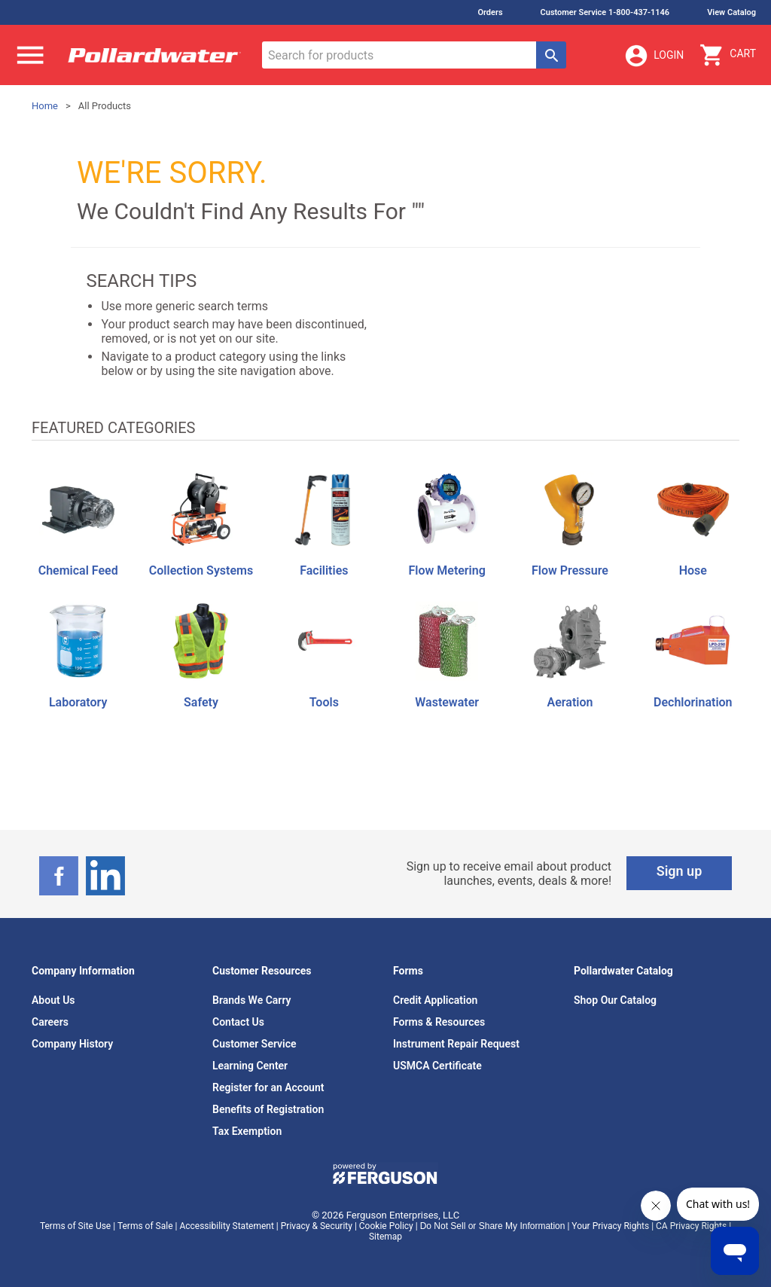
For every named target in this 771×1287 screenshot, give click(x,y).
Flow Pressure (570, 570)
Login (653, 56)
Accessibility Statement (226, 1226)
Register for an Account (268, 1087)
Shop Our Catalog (615, 1000)
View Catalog (731, 12)
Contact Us (238, 1022)
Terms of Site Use (75, 1226)
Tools (324, 702)
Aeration (570, 702)
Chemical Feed (78, 570)
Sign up (679, 871)
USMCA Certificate (437, 1066)
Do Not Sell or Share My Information (492, 1226)
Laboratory (78, 702)
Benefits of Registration (268, 1109)
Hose (693, 570)
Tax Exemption (247, 1131)
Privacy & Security (316, 1226)
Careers (50, 1022)
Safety (201, 702)
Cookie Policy (386, 1226)
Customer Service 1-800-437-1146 (605, 12)
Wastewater (447, 702)
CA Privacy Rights (691, 1226)
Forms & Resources (439, 1022)
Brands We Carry (251, 1000)
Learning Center (250, 1066)
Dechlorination (693, 702)
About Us (53, 1000)
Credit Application (435, 1000)
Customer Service (254, 1044)
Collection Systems (201, 570)
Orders (489, 12)
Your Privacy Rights (610, 1226)
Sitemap (385, 1236)
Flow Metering (446, 570)
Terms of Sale (145, 1226)
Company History (72, 1044)
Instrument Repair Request (456, 1044)
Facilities (324, 570)
